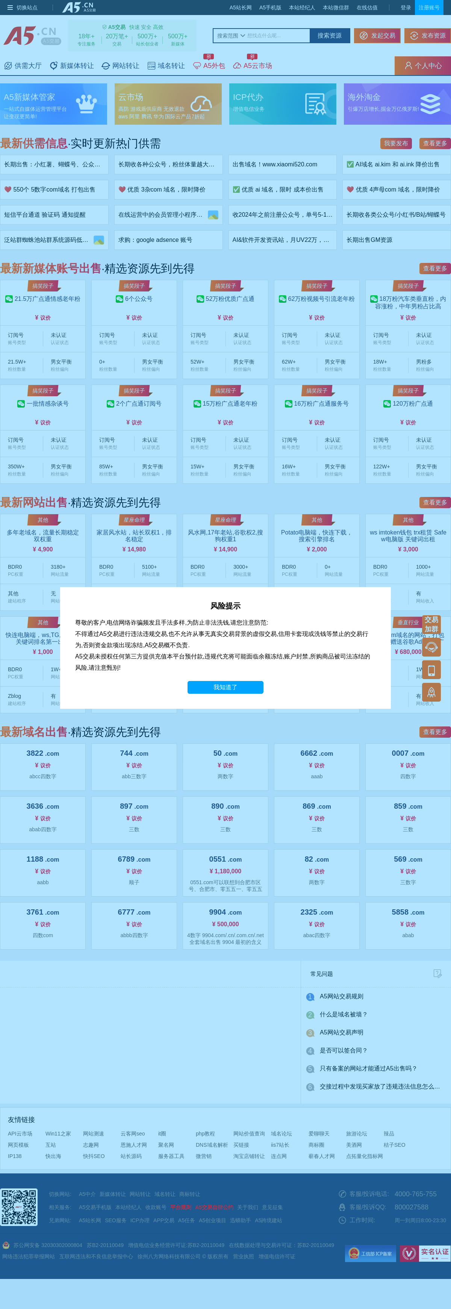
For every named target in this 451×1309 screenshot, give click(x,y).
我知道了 (225, 687)
